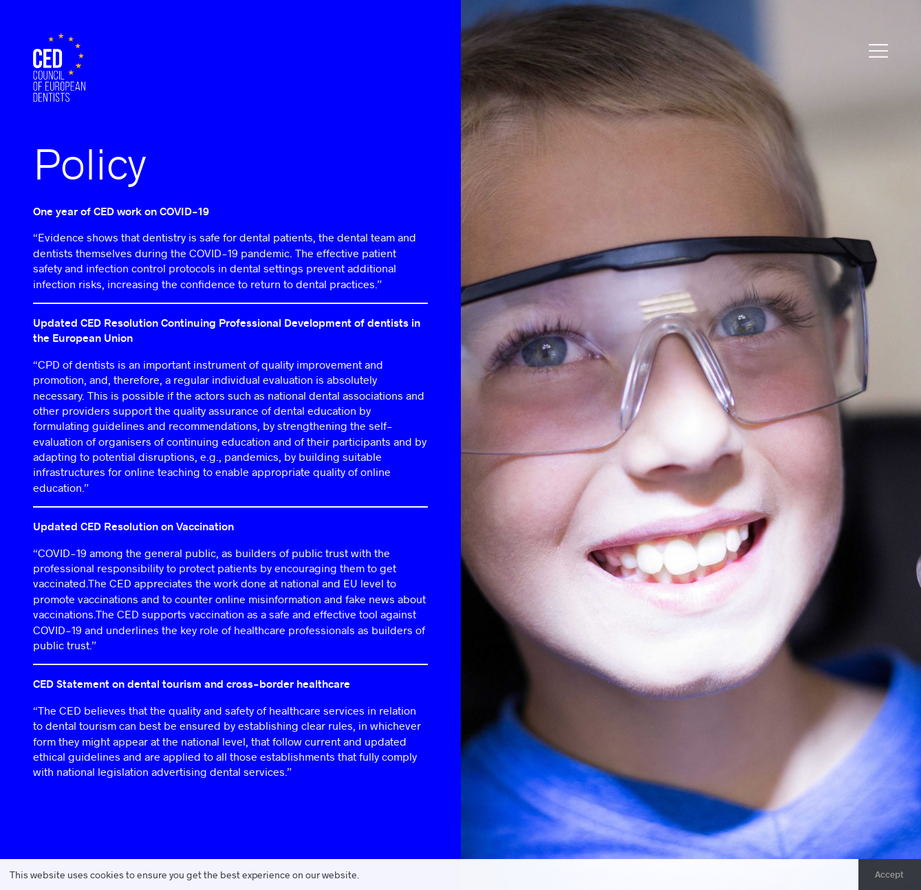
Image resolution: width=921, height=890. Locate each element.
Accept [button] (889, 874)
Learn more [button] (387, 874)
